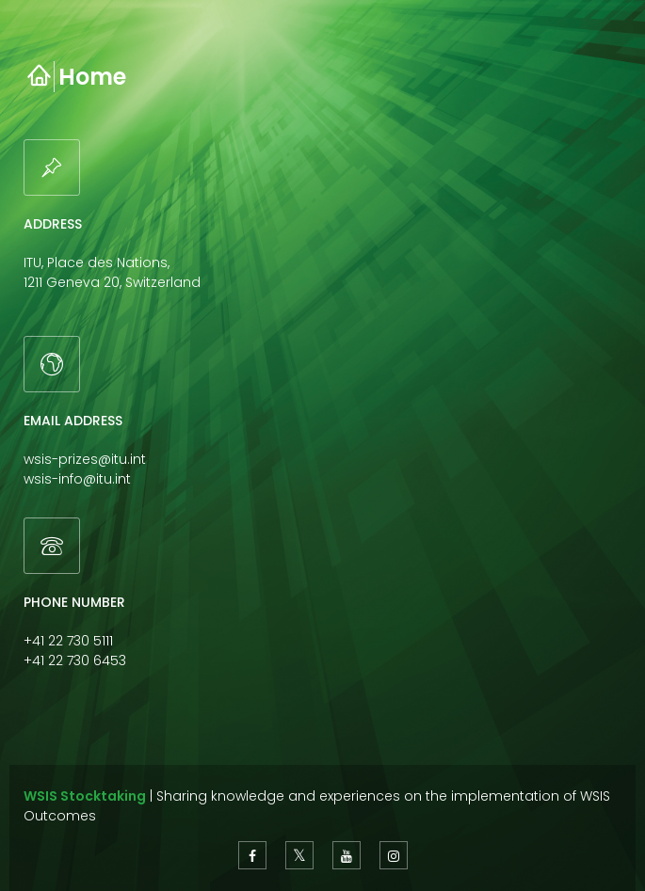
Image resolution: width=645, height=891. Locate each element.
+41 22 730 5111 (68, 640)
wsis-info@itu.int (77, 478)
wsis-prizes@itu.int (85, 459)
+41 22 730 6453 (75, 660)
